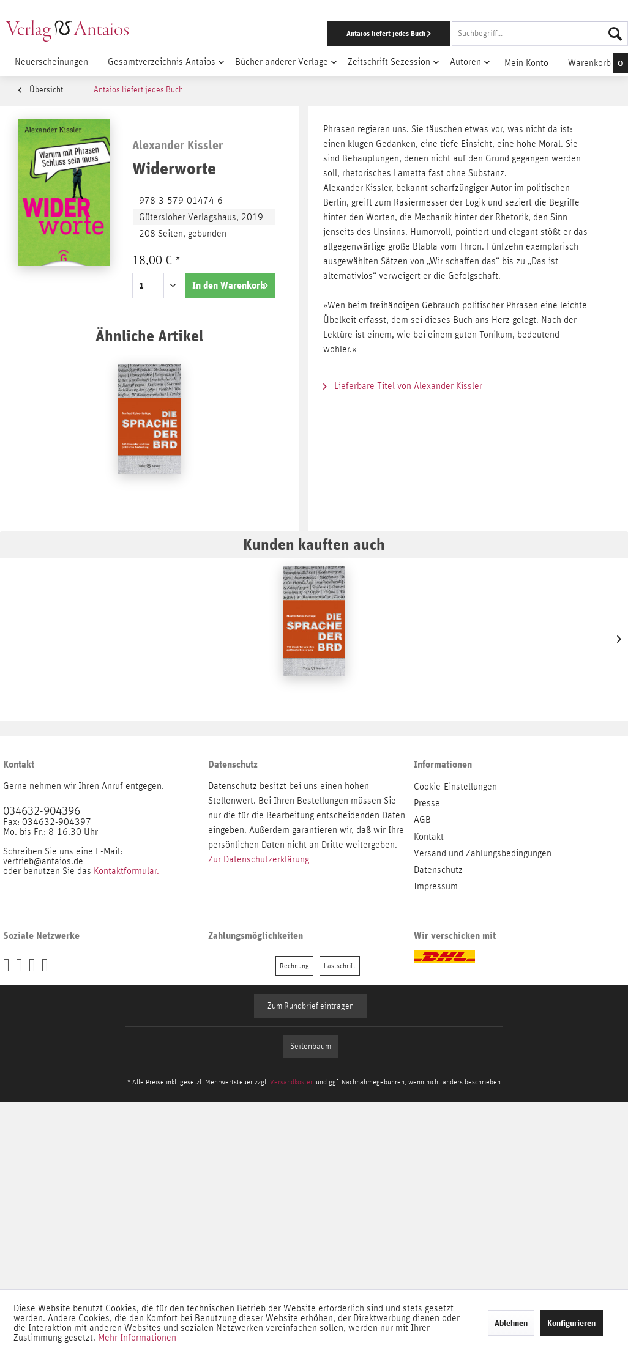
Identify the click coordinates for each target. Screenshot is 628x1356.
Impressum (436, 886)
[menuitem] (408, 33)
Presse (427, 803)
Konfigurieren (571, 1323)
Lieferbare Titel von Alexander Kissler (402, 386)
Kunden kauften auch (314, 544)
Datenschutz (438, 870)
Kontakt (429, 837)
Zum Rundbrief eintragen (310, 1006)
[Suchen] (615, 33)
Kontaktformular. (126, 871)
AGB (422, 819)
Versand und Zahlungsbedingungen (482, 853)
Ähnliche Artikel (149, 335)
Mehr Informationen (137, 1338)
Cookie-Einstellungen (455, 786)
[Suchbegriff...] (540, 33)
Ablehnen (511, 1323)
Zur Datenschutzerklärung (258, 859)
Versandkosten (292, 1082)
